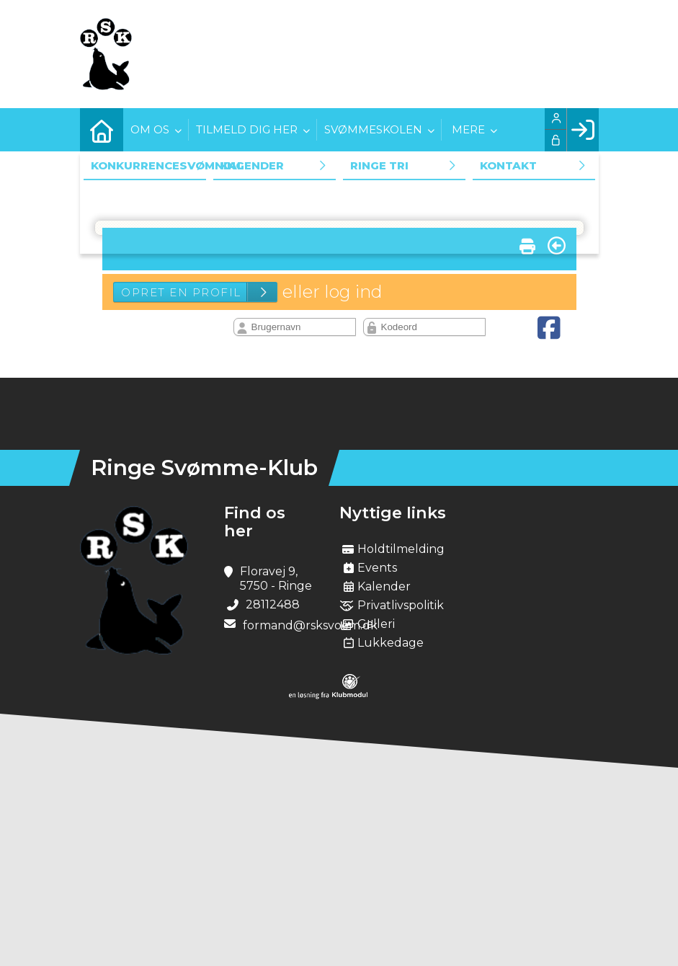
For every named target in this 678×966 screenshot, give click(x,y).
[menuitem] (101, 129)
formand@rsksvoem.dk (310, 625)
